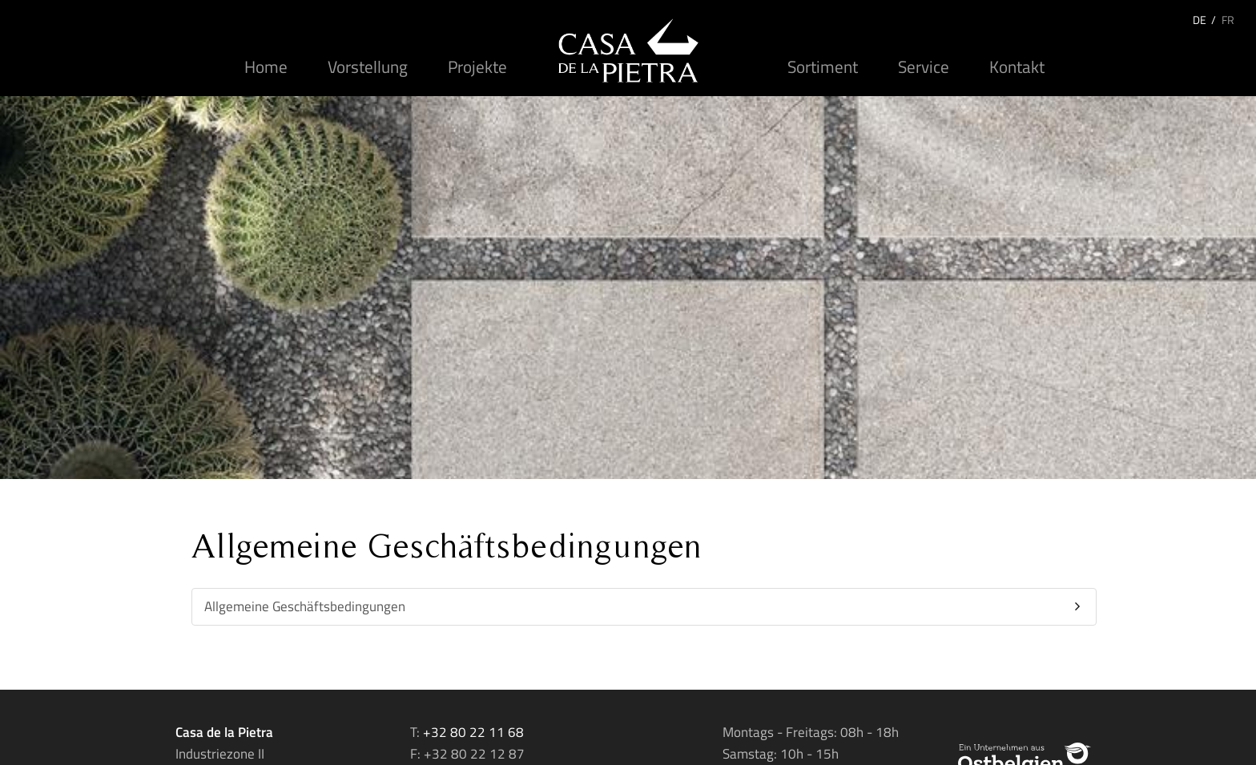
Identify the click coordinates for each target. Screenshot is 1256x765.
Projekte (477, 66)
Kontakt (1017, 66)
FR (1228, 19)
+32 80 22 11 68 (473, 732)
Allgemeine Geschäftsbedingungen (304, 606)
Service (923, 66)
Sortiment (822, 66)
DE (1199, 19)
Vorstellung (368, 66)
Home (266, 66)
